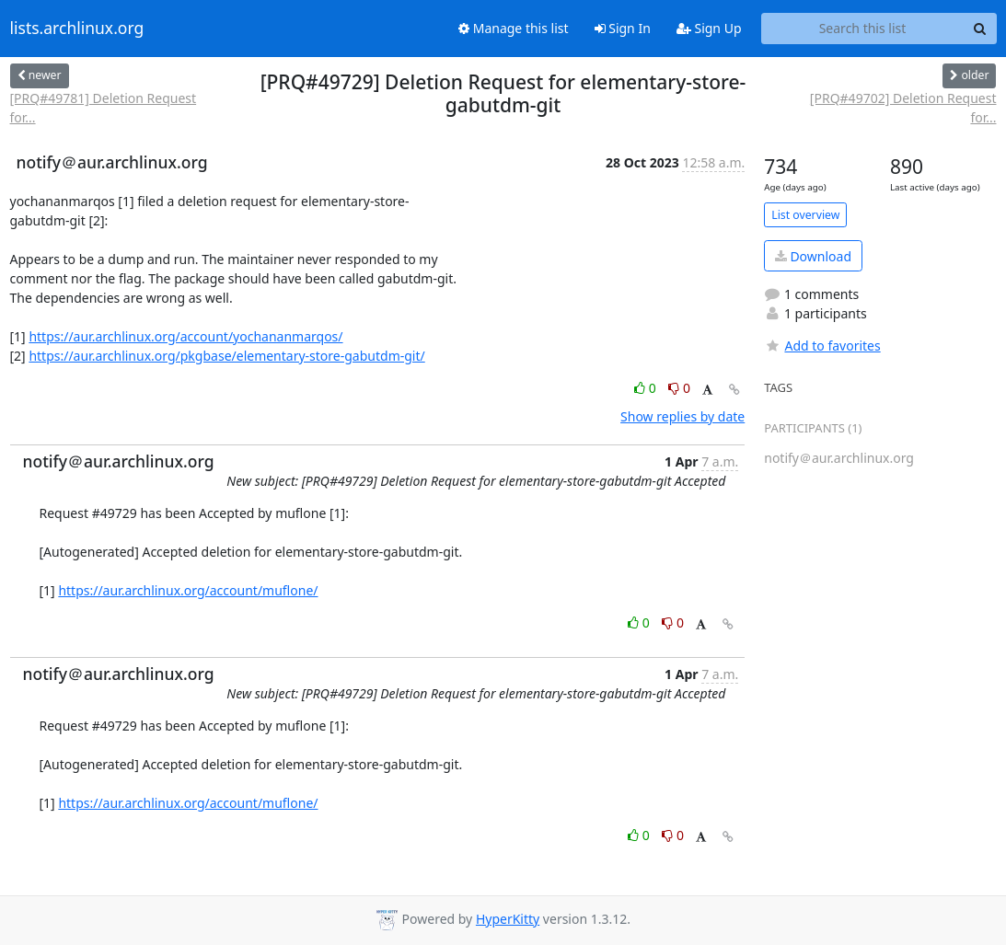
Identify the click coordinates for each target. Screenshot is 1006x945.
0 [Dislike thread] (679, 388)
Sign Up (709, 28)
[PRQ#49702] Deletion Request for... (903, 107)
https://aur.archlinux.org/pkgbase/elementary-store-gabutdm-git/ (226, 355)
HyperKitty (507, 919)
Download (813, 256)
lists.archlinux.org (77, 28)
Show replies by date (682, 416)
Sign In (623, 28)
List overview (805, 215)
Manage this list (513, 28)
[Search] (980, 28)
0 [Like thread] (646, 388)
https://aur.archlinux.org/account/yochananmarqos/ (185, 336)
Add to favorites (822, 345)
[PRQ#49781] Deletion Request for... (103, 107)
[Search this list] (863, 28)
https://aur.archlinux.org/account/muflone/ (188, 590)
